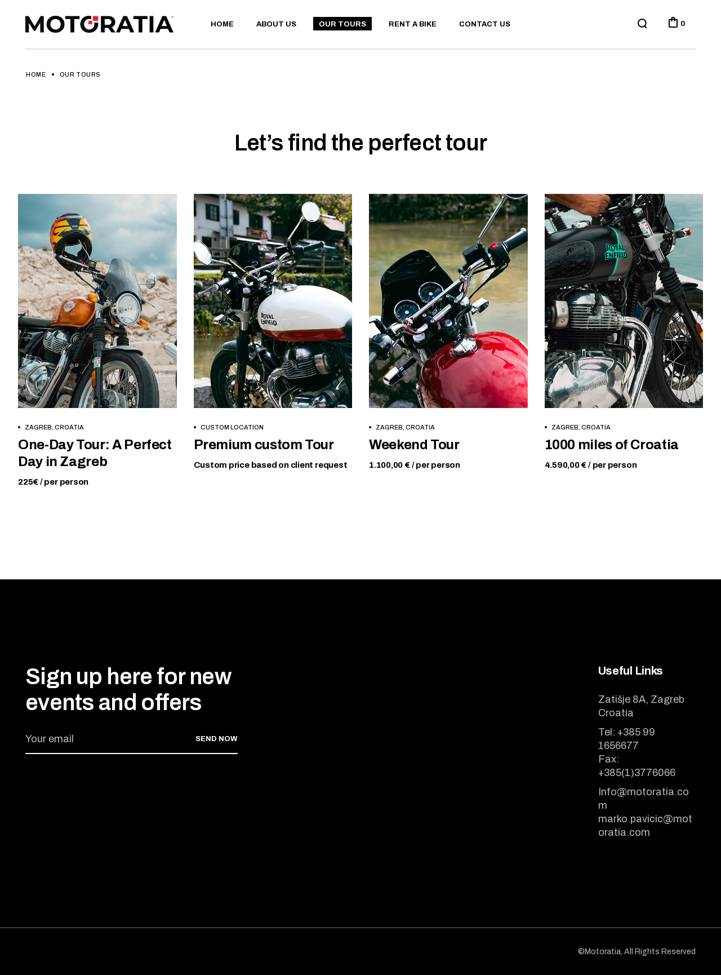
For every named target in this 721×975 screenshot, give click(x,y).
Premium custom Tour (264, 444)
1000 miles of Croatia (612, 444)
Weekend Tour (414, 444)
